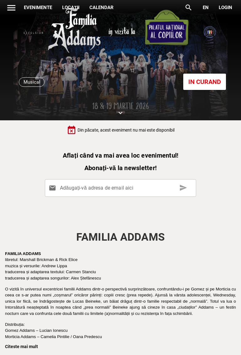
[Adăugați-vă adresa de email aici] (121, 188)
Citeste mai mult (21, 346)
